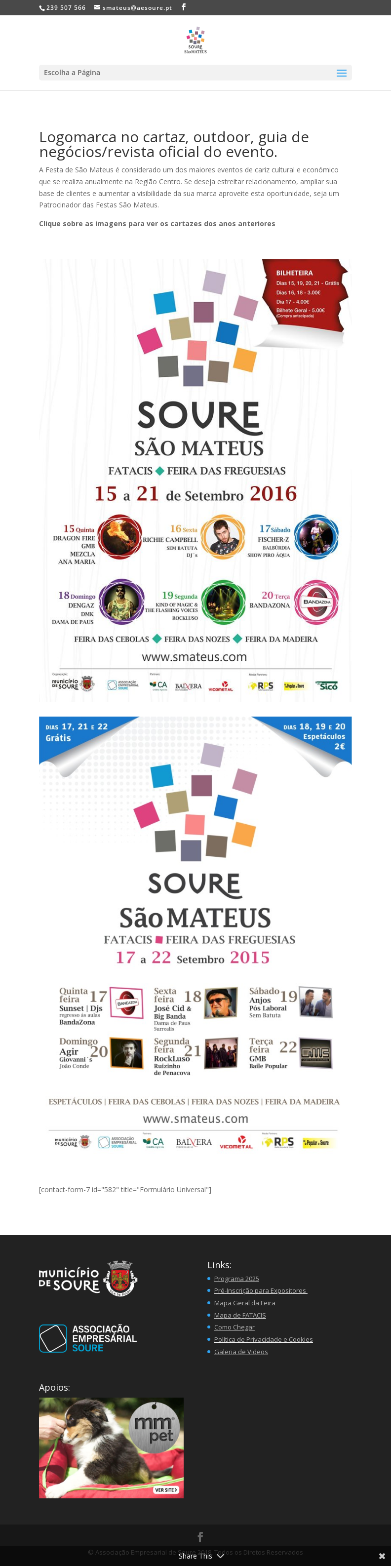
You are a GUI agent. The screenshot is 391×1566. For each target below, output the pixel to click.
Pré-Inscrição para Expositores (261, 1290)
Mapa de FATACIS (240, 1315)
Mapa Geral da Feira (244, 1302)
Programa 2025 (236, 1278)
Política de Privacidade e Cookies (263, 1339)
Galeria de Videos (241, 1351)
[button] (111, 1448)
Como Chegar (234, 1327)
